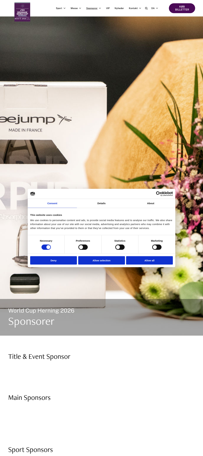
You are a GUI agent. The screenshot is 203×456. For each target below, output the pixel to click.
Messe (77, 8)
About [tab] (150, 203)
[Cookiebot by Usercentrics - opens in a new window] (158, 193)
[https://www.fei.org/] (29, 408)
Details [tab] (101, 203)
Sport (62, 8)
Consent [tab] (52, 203)
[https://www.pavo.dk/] (29, 419)
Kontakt (136, 8)
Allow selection (101, 260)
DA (156, 8)
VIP (108, 8)
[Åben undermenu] (65, 8)
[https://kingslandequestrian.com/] (77, 408)
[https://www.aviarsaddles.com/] (126, 408)
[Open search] (146, 8)
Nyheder (119, 8)
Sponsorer (95, 8)
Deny (54, 260)
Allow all (149, 260)
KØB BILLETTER (182, 8)
